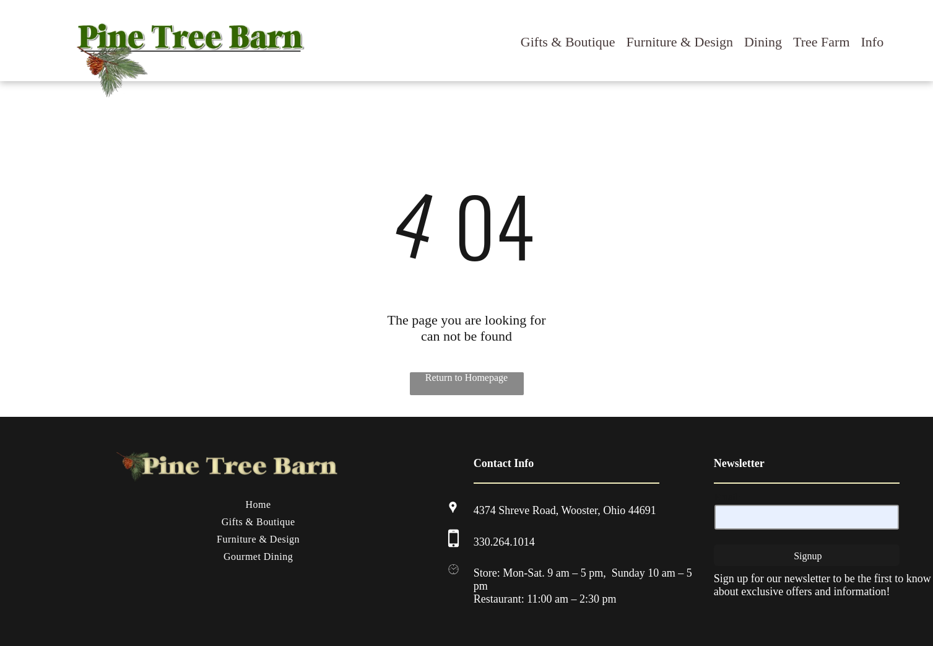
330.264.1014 (504, 542)
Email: (727, 497)
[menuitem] (258, 504)
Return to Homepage (466, 377)
